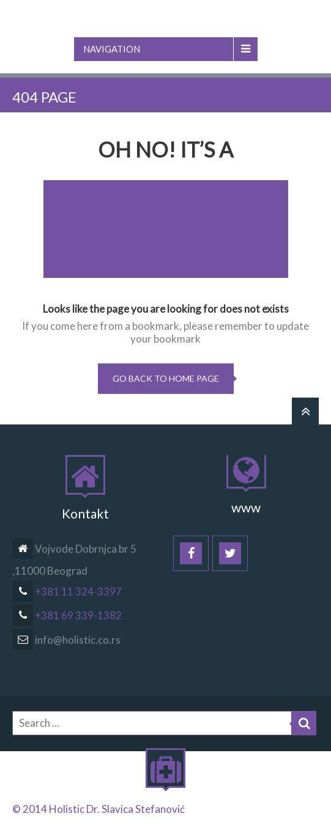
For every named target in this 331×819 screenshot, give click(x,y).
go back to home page (166, 378)
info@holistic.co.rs (66, 639)
